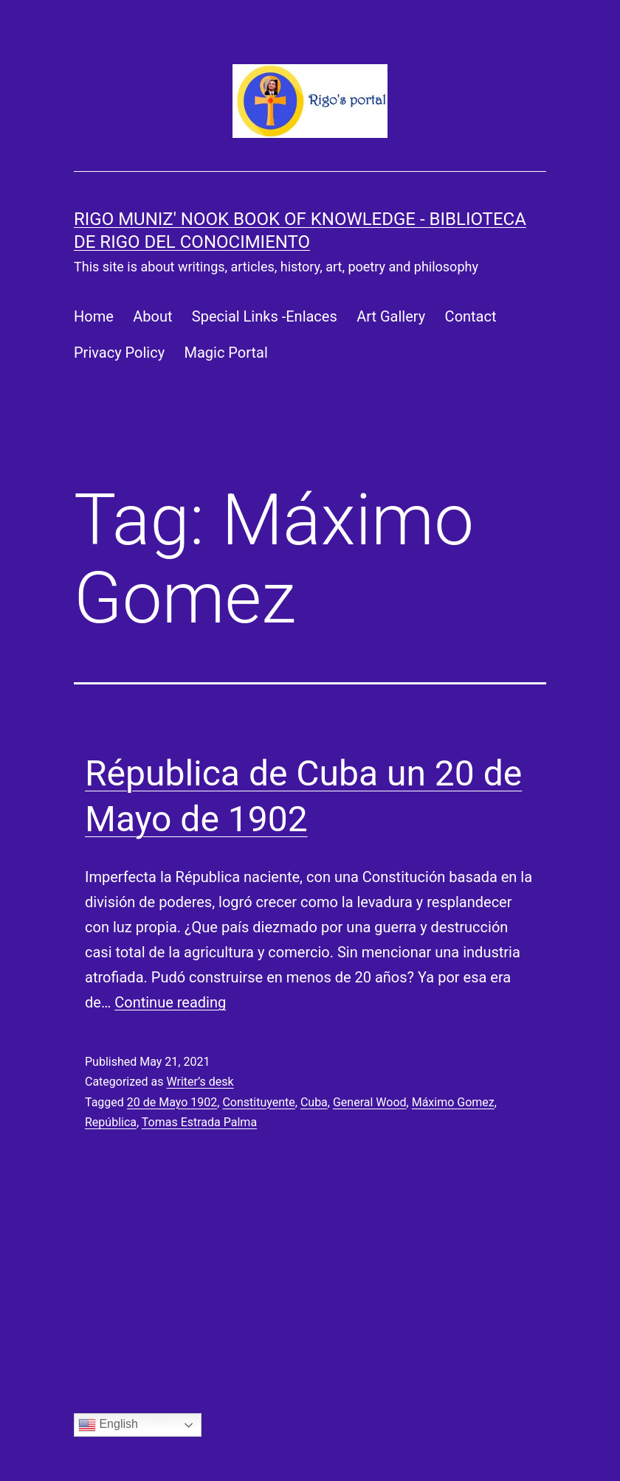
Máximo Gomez (453, 1102)
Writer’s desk (199, 1082)
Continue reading (170, 1002)
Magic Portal (226, 352)
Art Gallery (390, 316)
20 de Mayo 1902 (172, 1102)
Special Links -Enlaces (264, 316)
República (111, 1122)
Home (94, 316)
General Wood (370, 1102)
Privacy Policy (119, 352)
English (108, 1425)
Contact (471, 316)
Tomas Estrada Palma (199, 1122)
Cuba (314, 1102)
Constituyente (258, 1102)
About (152, 316)
